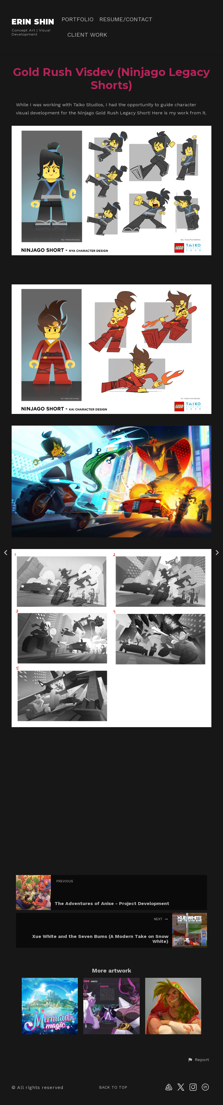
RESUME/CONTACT (125, 19)
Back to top (113, 1087)
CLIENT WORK (87, 34)
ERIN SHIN (33, 21)
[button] (198, 1060)
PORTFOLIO (77, 19)
